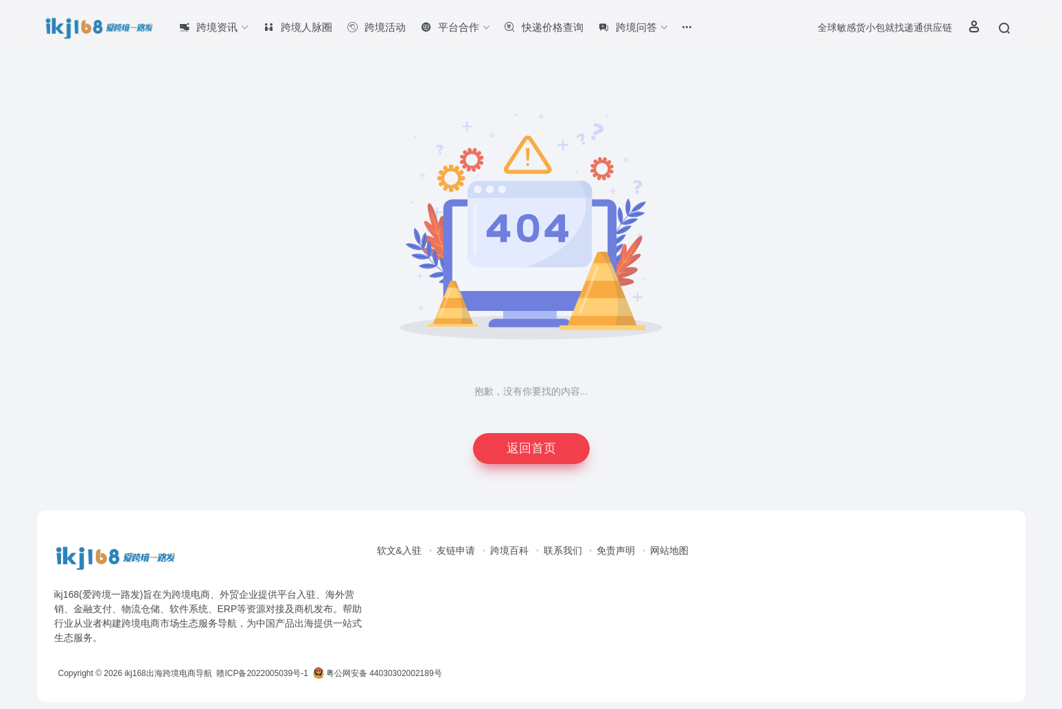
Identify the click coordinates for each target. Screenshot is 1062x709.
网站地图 (669, 550)
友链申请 (456, 550)
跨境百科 (509, 550)
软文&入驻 (399, 550)
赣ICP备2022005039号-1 (261, 673)
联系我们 (563, 550)
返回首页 (531, 448)
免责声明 (616, 550)
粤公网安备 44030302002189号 (377, 673)
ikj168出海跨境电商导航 (167, 673)
